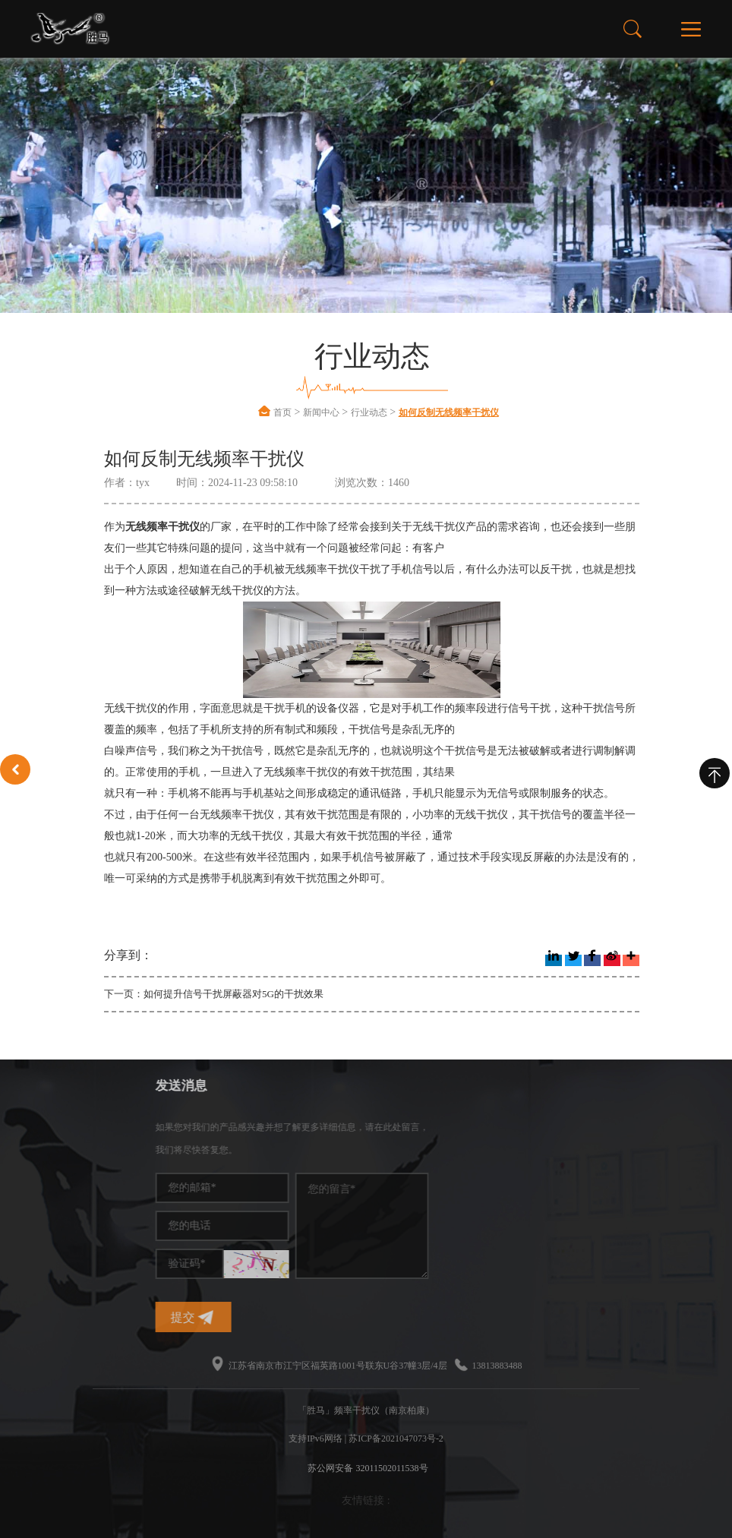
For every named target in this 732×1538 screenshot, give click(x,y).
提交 (285, 1317)
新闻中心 (321, 412)
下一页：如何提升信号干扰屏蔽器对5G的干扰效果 (213, 994)
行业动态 (369, 412)
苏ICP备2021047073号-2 (396, 1438)
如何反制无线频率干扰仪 (449, 412)
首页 (282, 412)
